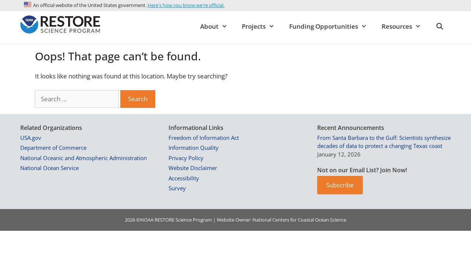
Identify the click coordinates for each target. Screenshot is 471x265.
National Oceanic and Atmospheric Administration (83, 158)
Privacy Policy (186, 158)
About (217, 26)
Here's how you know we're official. (186, 5)
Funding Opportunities (331, 26)
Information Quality (194, 147)
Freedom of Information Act (204, 137)
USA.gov (30, 137)
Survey (177, 188)
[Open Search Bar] (439, 26)
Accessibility (184, 178)
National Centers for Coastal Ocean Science (299, 219)
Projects (262, 26)
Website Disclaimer (193, 168)
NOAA (146, 219)
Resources (405, 26)
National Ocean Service (49, 168)
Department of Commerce (53, 147)
